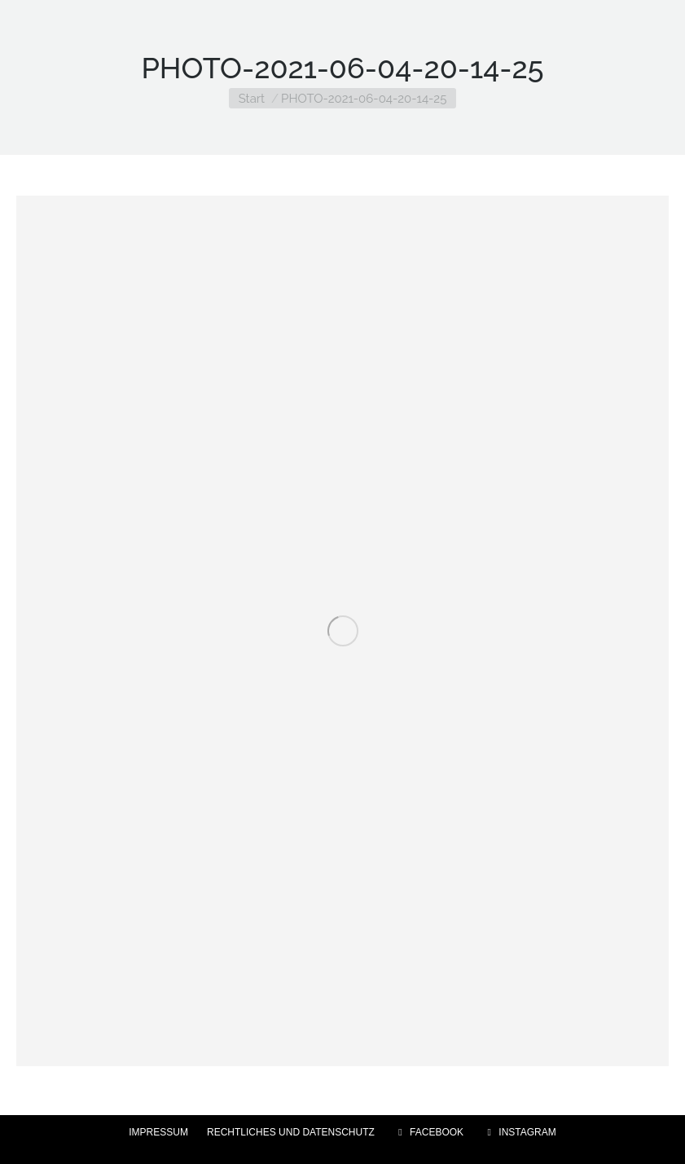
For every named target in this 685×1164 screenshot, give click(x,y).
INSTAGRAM (519, 1132)
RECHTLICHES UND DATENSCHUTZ (291, 1132)
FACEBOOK (428, 1132)
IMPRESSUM (158, 1132)
